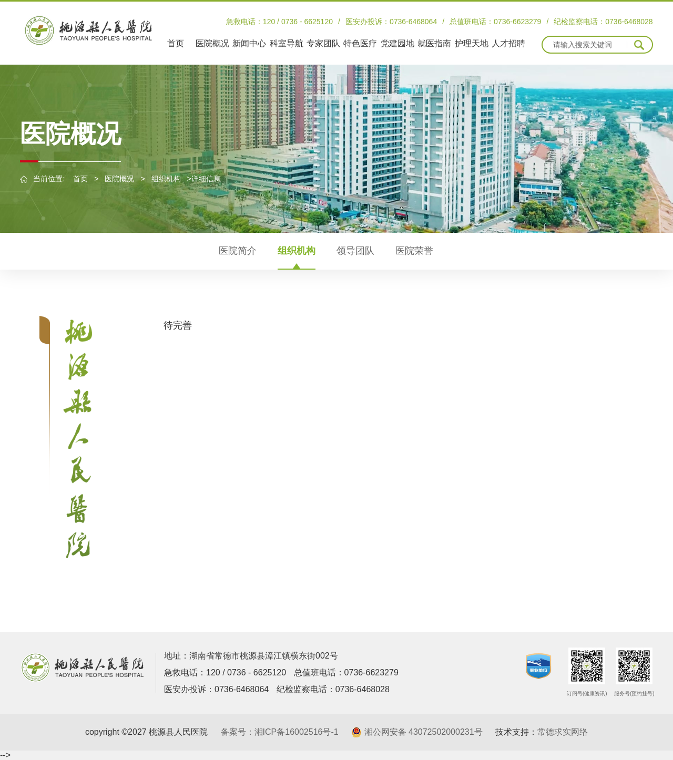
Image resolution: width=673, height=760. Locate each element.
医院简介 (238, 250)
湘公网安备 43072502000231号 (423, 731)
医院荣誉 (414, 250)
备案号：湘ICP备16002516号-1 (280, 731)
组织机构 (166, 178)
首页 (80, 178)
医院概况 (119, 178)
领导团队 (355, 250)
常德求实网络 (562, 731)
